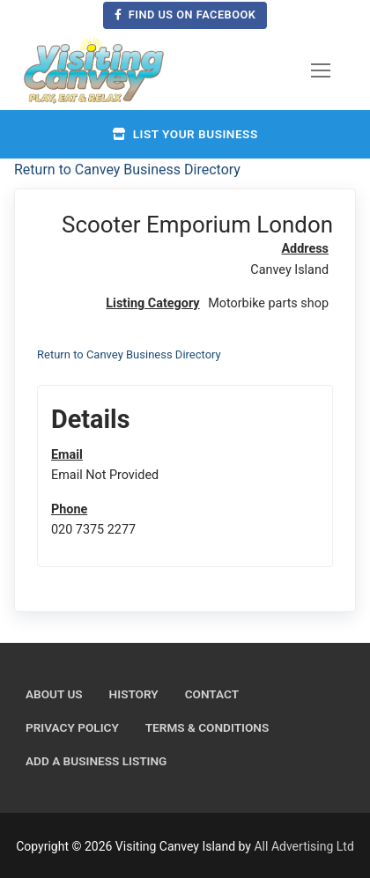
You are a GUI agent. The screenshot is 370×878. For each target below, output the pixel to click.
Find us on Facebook (185, 14)
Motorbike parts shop (268, 303)
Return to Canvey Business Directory (127, 169)
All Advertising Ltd (303, 846)
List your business (184, 134)
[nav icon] (320, 70)
